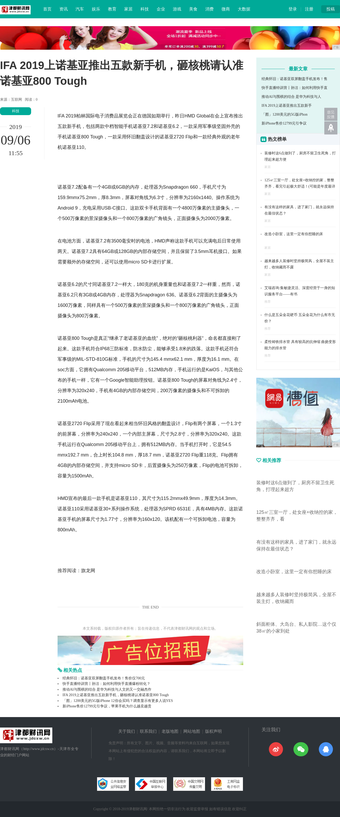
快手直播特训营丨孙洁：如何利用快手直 (294, 88)
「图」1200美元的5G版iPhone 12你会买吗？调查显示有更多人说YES (118, 701)
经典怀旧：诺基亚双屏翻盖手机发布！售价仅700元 (104, 678)
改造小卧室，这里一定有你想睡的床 (293, 234)
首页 (47, 9)
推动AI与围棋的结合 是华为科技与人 (291, 97)
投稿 (330, 9)
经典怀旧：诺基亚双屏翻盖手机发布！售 (294, 79)
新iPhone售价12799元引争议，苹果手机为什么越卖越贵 (107, 706)
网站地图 (191, 731)
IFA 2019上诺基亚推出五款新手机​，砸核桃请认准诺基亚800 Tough (116, 695)
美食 (193, 9)
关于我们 (126, 731)
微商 (226, 9)
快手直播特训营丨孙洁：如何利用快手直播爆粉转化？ (106, 684)
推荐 (267, 301)
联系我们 (148, 731)
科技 (144, 9)
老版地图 (170, 731)
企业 (161, 9)
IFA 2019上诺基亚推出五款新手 (287, 106)
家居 (128, 9)
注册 (309, 9)
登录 (292, 9)
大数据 (244, 9)
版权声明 (213, 731)
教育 (112, 9)
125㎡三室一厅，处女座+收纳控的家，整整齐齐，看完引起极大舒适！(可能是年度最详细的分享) (299, 186)
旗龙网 (88, 570)
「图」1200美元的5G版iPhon (285, 114)
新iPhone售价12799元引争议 (284, 123)
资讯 (63, 9)
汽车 (80, 9)
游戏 (177, 9)
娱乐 (96, 9)
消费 (209, 9)
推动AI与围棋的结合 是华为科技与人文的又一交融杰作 (107, 689)
